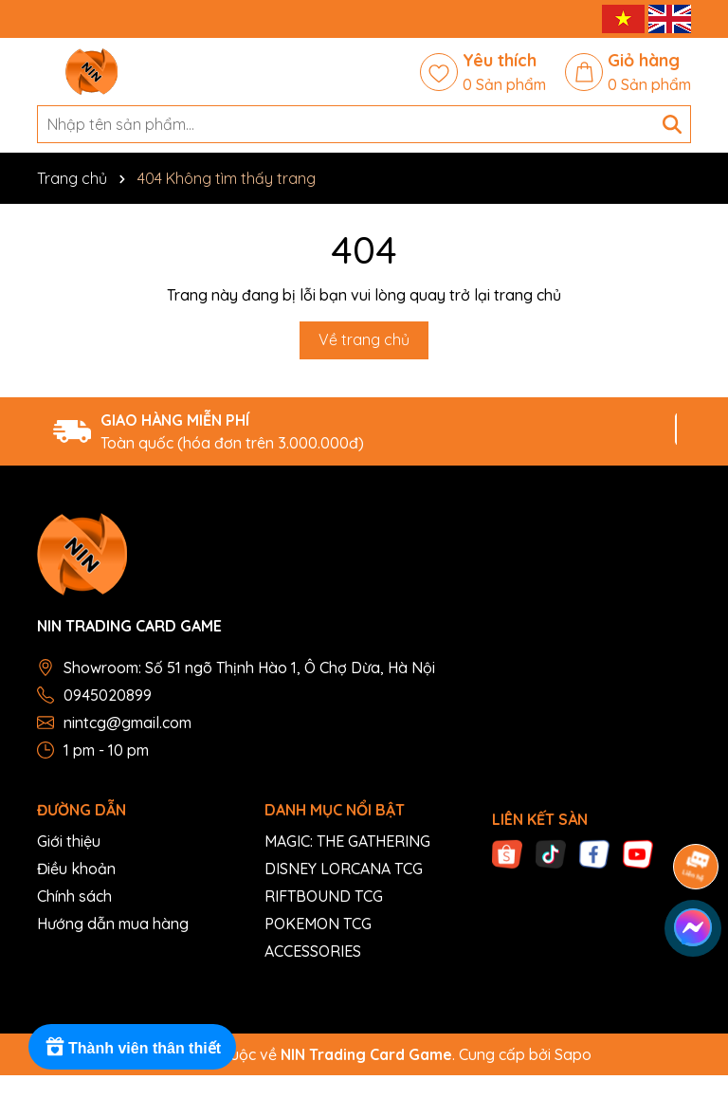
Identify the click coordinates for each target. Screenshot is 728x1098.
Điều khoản (76, 868)
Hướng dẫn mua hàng (113, 923)
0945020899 (108, 695)
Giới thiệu (68, 841)
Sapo (573, 1054)
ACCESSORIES (312, 951)
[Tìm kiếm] (672, 124)
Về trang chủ (364, 339)
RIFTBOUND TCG (323, 896)
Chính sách (74, 896)
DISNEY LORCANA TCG (343, 868)
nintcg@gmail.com (127, 722)
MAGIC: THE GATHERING (347, 841)
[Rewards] (132, 1047)
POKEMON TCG (318, 923)
